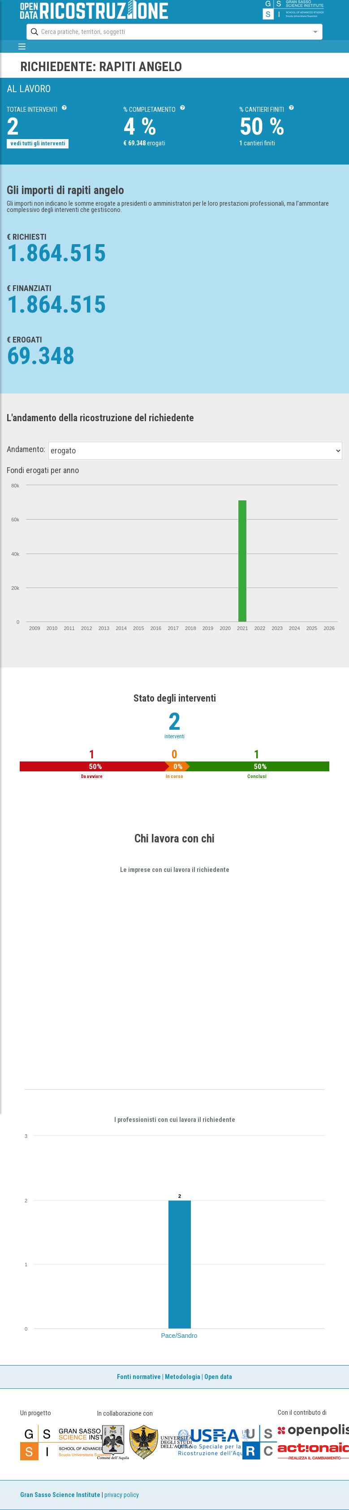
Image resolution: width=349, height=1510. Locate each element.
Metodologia (182, 1377)
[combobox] (166, 31)
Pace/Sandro (179, 1335)
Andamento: (26, 449)
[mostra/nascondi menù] (22, 46)
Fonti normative (139, 1377)
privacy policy (121, 1495)
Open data (218, 1377)
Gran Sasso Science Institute (60, 1495)
